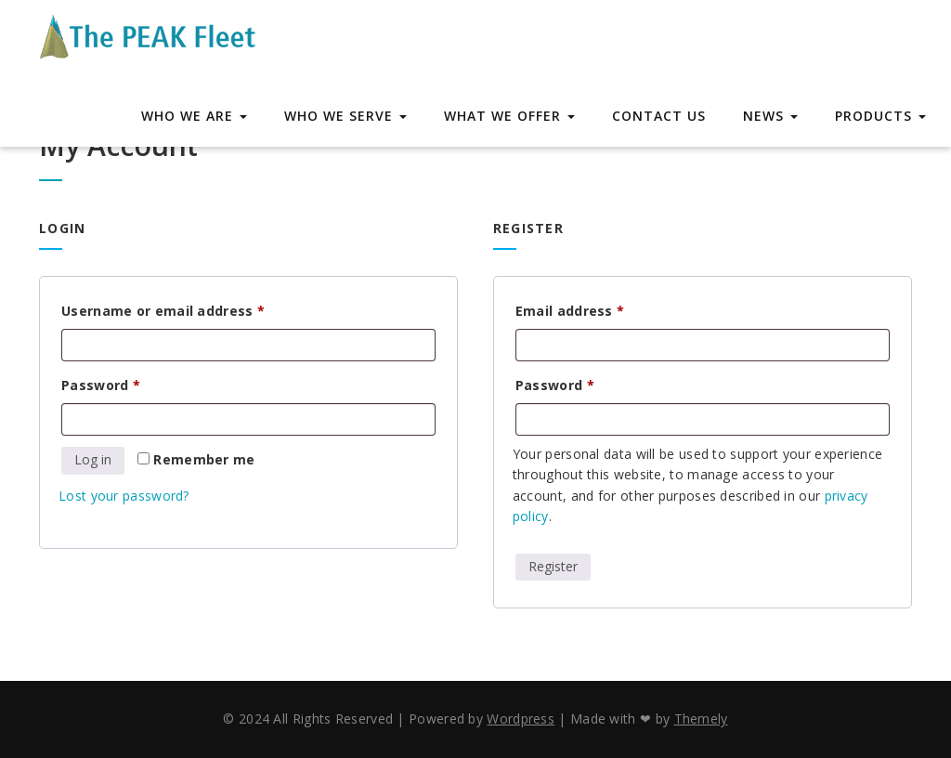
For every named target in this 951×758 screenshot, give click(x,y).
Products (880, 115)
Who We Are (194, 115)
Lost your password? (124, 495)
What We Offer (509, 115)
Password (131, 383)
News (770, 115)
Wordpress (520, 718)
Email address (600, 309)
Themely (701, 718)
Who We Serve (345, 115)
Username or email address (193, 309)
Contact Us (659, 115)
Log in (92, 459)
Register (553, 566)
